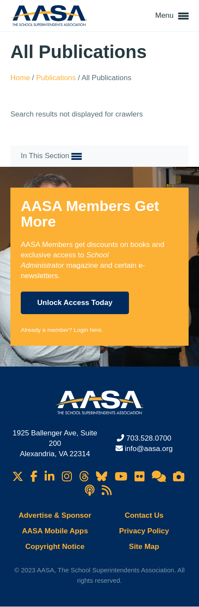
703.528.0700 (148, 438)
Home (21, 78)
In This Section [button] (51, 156)
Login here (87, 330)
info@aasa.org (149, 449)
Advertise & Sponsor (55, 515)
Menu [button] (172, 16)
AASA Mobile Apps (55, 531)
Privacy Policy (144, 531)
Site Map (144, 546)
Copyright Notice (55, 546)
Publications (57, 78)
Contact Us (144, 515)
